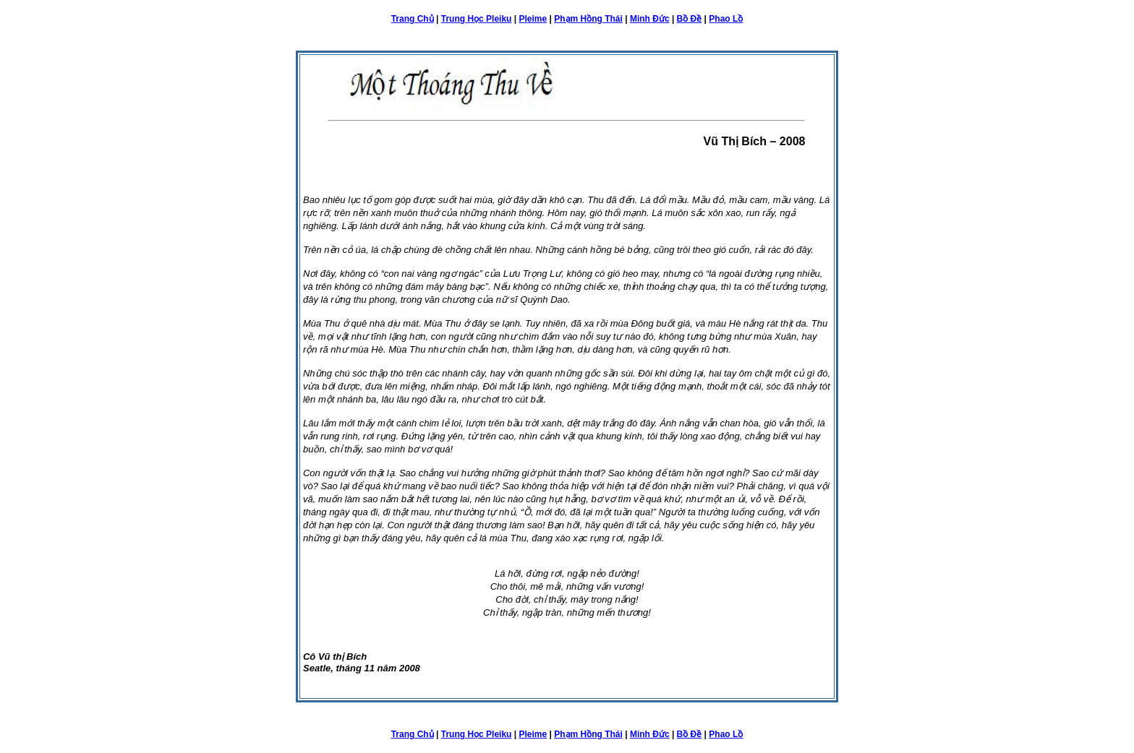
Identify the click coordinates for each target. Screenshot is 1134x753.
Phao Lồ (726, 19)
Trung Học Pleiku (476, 19)
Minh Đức (650, 19)
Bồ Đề (689, 19)
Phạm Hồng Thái (588, 19)
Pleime (533, 19)
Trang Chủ (412, 19)
